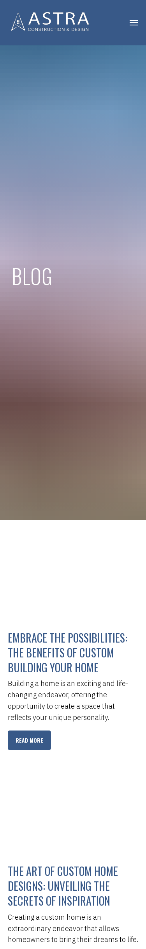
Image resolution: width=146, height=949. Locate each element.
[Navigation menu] (134, 22)
